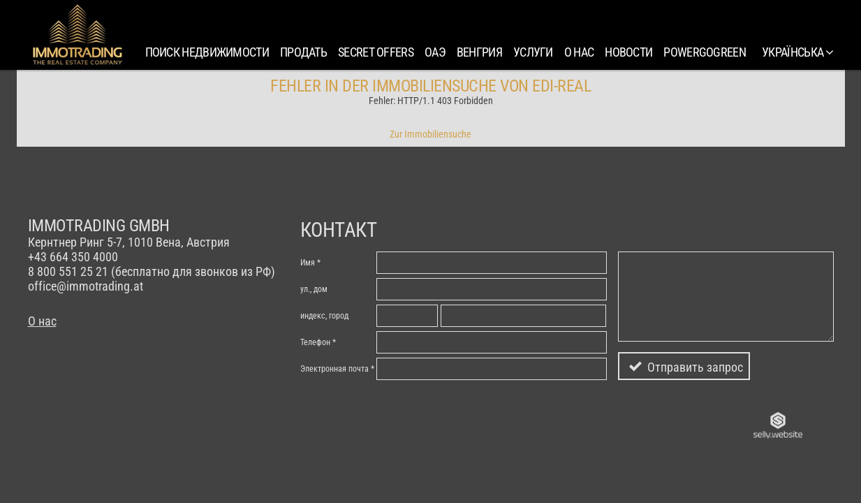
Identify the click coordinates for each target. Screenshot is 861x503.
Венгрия (479, 52)
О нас (579, 52)
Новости (628, 52)
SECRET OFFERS (375, 52)
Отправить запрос (695, 367)
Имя (307, 263)
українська (797, 52)
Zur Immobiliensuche (430, 134)
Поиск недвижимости (207, 52)
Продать (303, 52)
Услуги (533, 52)
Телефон (315, 342)
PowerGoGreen (704, 52)
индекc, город (324, 316)
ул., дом (314, 289)
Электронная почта (334, 369)
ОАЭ (435, 52)
